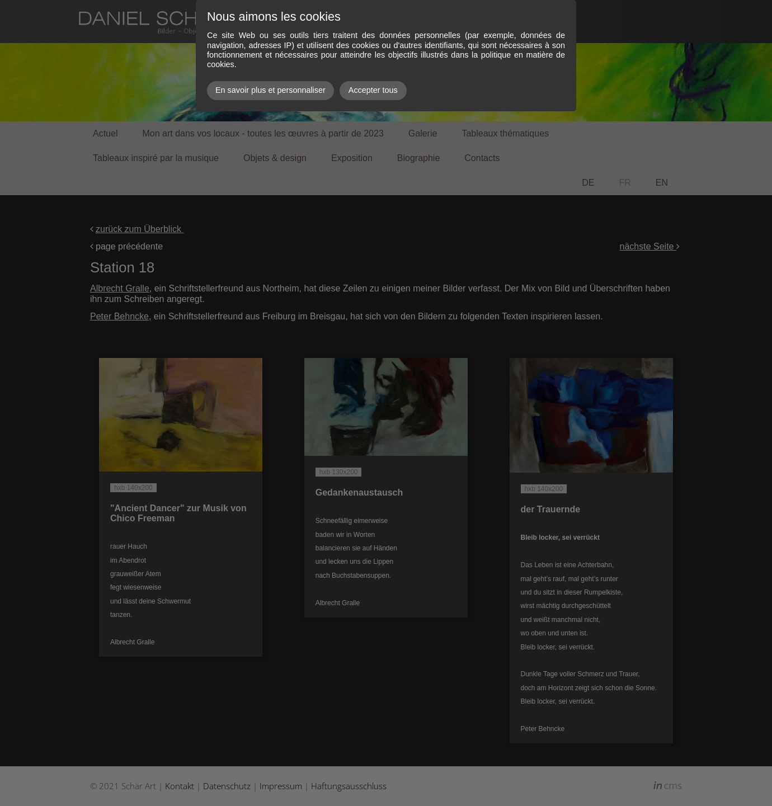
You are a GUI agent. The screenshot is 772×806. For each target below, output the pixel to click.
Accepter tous (373, 90)
